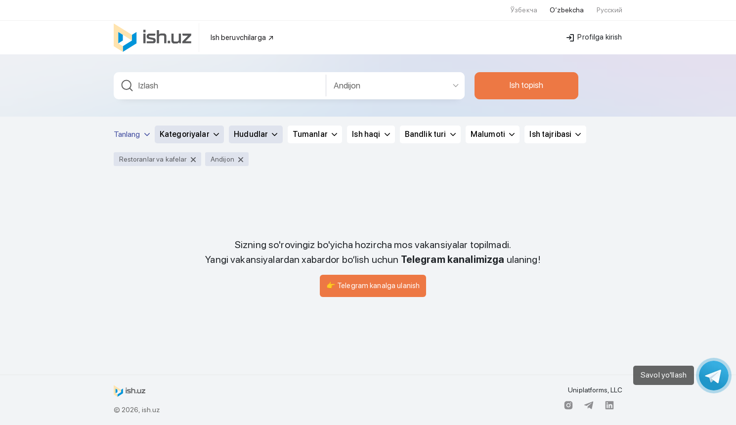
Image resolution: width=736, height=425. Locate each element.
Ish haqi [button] (371, 134)
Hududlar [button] (255, 134)
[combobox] (220, 85)
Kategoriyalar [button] (189, 134)
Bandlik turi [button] (430, 134)
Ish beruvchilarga (243, 37)
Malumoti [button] (493, 134)
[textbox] (220, 85)
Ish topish (526, 85)
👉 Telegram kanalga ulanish (373, 285)
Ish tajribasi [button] (555, 134)
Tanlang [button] (132, 134)
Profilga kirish (594, 37)
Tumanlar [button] (315, 134)
